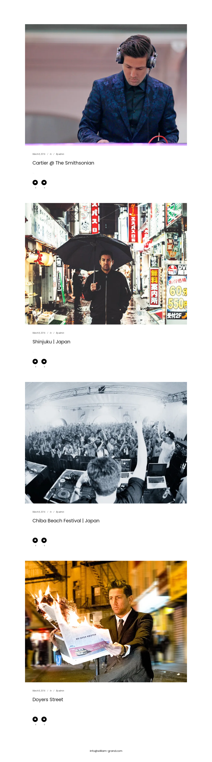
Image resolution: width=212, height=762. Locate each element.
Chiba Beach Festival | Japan (66, 520)
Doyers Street (48, 699)
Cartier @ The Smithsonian (63, 163)
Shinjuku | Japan (51, 341)
